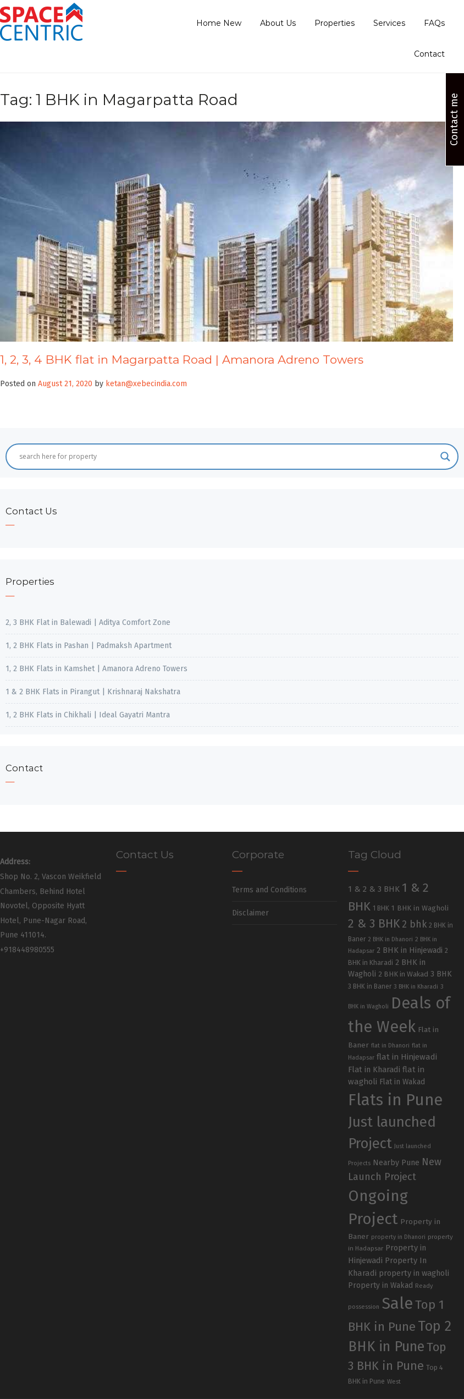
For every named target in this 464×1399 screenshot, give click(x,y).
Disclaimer (250, 913)
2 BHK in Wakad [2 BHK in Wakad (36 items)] (403, 974)
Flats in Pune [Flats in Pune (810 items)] (395, 1100)
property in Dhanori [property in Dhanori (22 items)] (398, 1237)
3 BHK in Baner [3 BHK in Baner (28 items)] (369, 986)
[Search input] (227, 456)
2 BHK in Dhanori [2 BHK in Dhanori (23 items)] (390, 939)
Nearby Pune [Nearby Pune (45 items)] (396, 1162)
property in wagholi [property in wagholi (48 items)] (414, 1273)
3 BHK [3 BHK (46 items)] (441, 974)
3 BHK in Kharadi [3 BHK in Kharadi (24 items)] (416, 986)
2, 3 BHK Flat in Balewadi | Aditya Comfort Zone (87, 622)
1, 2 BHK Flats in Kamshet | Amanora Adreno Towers (96, 668)
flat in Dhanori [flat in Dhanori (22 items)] (390, 1045)
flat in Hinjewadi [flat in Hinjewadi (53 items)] (407, 1057)
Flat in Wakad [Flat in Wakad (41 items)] (402, 1082)
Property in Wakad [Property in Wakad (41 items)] (380, 1285)
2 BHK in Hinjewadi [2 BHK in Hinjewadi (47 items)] (410, 950)
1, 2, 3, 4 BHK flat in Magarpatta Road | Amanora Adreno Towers (181, 359)
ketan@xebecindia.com (146, 383)
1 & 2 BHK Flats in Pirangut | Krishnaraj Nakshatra (92, 691)
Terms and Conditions (269, 890)
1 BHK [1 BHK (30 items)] (381, 908)
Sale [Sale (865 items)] (397, 1303)
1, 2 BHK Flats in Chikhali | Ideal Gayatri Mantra (87, 715)
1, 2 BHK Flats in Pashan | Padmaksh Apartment (88, 645)
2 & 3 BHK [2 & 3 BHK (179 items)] (374, 924)
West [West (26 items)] (394, 1381)
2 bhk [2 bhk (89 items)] (414, 924)
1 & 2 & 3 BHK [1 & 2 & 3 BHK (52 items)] (374, 889)
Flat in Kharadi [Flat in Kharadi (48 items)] (374, 1069)
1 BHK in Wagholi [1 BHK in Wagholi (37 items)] (420, 908)
